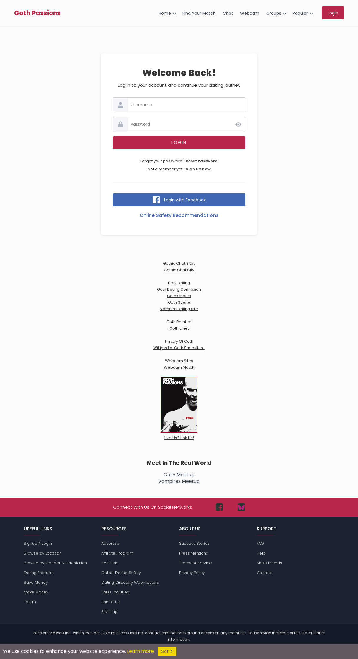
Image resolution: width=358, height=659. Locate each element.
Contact (264, 572)
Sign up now (198, 169)
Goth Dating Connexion (179, 289)
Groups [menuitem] (273, 13)
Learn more (140, 651)
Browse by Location (43, 553)
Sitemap (109, 611)
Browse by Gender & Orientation (55, 563)
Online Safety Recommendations (179, 215)
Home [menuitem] (165, 13)
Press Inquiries (115, 592)
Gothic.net (179, 328)
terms (283, 632)
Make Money (36, 592)
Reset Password (202, 161)
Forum (30, 602)
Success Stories (194, 543)
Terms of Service (195, 563)
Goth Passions (37, 13)
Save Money (36, 582)
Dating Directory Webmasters (130, 582)
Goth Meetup (179, 474)
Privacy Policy (192, 572)
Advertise (110, 543)
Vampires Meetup (179, 481)
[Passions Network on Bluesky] (241, 507)
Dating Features (39, 572)
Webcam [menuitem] (249, 13)
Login (47, 543)
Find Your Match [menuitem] (199, 13)
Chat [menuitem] (228, 13)
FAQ (260, 543)
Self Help (109, 563)
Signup (30, 543)
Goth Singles (179, 296)
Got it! (167, 651)
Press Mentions (193, 553)
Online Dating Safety (121, 572)
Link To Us (110, 602)
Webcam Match (179, 367)
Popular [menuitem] (300, 13)
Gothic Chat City (179, 270)
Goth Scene (179, 302)
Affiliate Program (117, 553)
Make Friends (269, 563)
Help (261, 553)
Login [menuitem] (333, 13)
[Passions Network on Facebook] (219, 507)
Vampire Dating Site (179, 309)
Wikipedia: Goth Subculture (179, 348)
